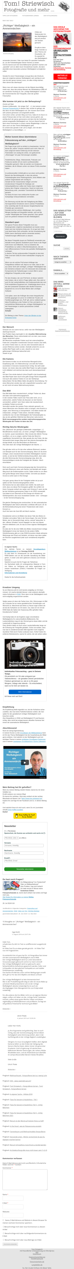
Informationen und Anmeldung (16, 573)
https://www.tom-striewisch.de (31, 798)
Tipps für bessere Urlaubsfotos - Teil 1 (23, 1100)
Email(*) (7, 858)
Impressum (62, 329)
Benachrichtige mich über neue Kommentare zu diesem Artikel (24, 1228)
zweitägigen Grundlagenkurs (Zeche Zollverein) (29, 741)
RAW (19, 594)
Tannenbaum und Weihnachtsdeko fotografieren (27, 1132)
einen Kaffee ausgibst (15, 810)
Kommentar (8, 1168)
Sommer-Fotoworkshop (11, 108)
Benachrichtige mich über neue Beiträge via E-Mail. (23, 1240)
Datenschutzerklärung (62, 331)
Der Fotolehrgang (50, 16)
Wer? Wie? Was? (8, 21)
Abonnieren (60, 236)
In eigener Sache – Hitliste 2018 (21, 1094)
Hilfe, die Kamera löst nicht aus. (64, 289)
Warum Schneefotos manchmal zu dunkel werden (28, 1145)
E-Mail (5, 1203)
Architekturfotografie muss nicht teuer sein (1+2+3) (28, 1150)
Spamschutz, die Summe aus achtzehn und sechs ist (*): (24, 833)
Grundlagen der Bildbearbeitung (31, 733)
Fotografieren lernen (30, 16)
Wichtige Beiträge (33, 911)
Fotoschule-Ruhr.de (37, 1262)
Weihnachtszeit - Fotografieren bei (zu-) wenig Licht (28, 1076)
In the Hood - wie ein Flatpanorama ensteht (25, 1126)
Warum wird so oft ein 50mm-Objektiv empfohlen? (64, 295)
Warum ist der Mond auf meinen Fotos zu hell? (27, 1121)
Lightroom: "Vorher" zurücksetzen (62, 317)
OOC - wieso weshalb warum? (20, 1081)
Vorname (7, 843)
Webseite (6, 1212)
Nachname (8, 850)
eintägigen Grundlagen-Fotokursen (33, 739)
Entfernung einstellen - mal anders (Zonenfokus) (63, 302)
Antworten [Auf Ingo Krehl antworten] (6, 1009)
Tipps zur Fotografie (10, 16)
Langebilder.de (37, 1265)
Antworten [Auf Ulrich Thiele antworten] (11, 1069)
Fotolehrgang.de (37, 1259)
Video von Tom (22, 911)
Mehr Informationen (25, 692)
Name (5, 1194)
